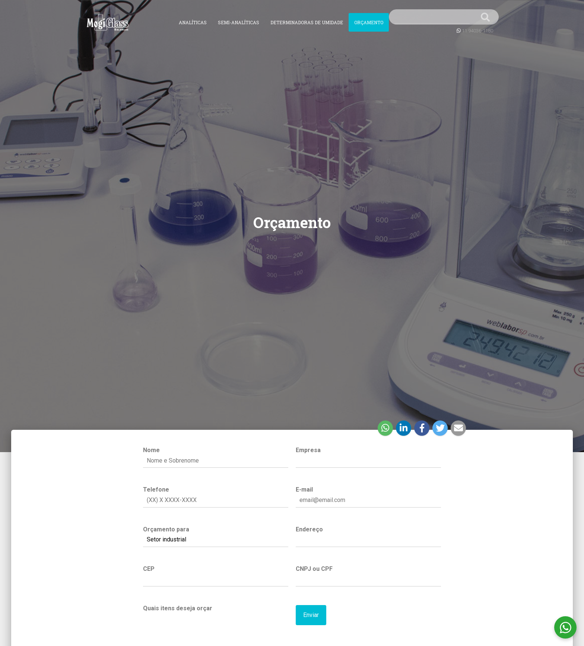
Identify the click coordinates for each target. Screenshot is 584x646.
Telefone (215, 494)
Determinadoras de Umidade (306, 22)
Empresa (368, 455)
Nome (215, 455)
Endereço (368, 534)
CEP (215, 574)
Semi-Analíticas (238, 22)
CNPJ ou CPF (368, 574)
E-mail (368, 494)
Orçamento (368, 22)
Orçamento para (215, 534)
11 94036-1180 (477, 30)
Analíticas (193, 22)
